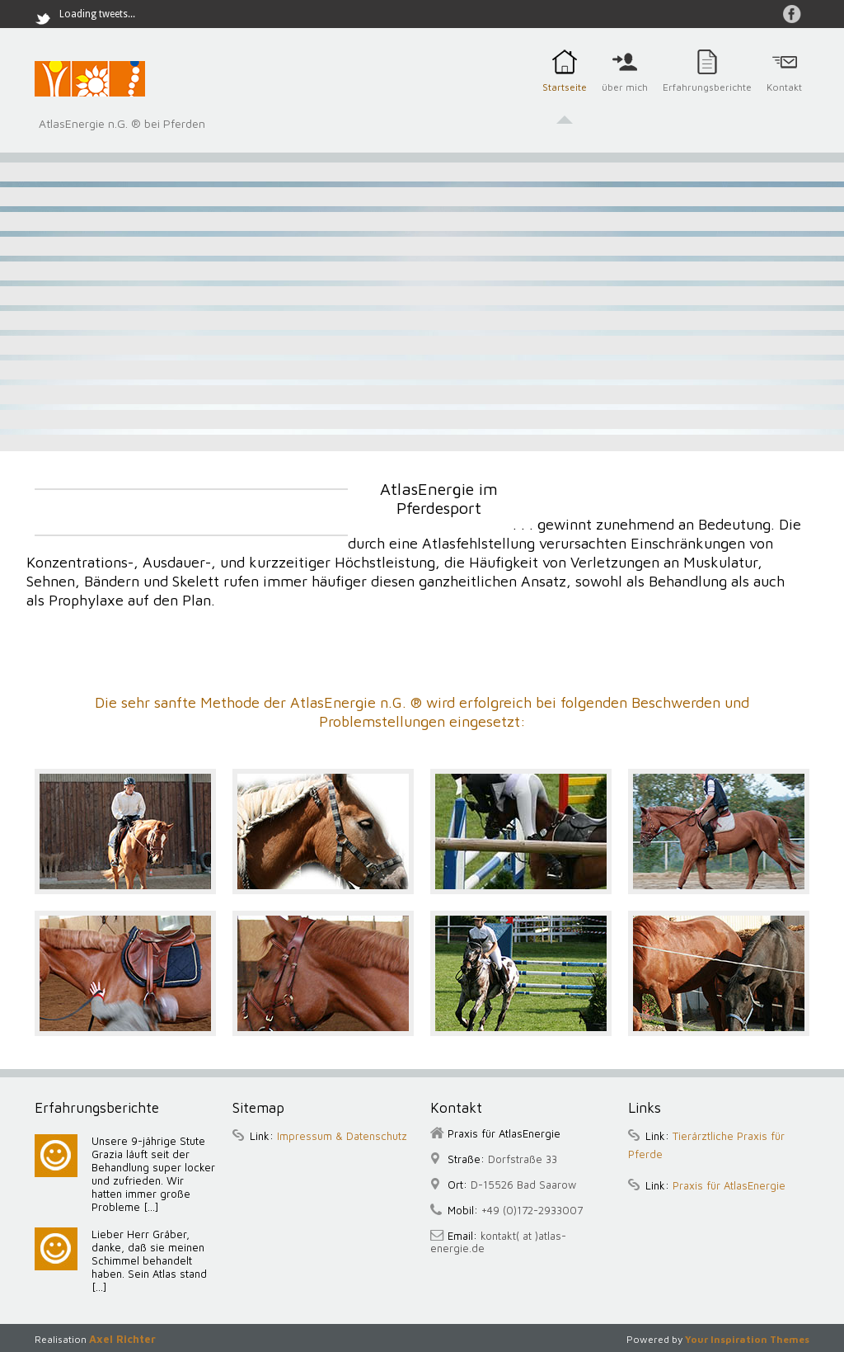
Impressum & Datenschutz (342, 1135)
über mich (625, 96)
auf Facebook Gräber (792, 14)
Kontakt (784, 96)
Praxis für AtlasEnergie (729, 1185)
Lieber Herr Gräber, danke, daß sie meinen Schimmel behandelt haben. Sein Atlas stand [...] (149, 1260)
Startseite (564, 96)
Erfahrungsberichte (707, 96)
